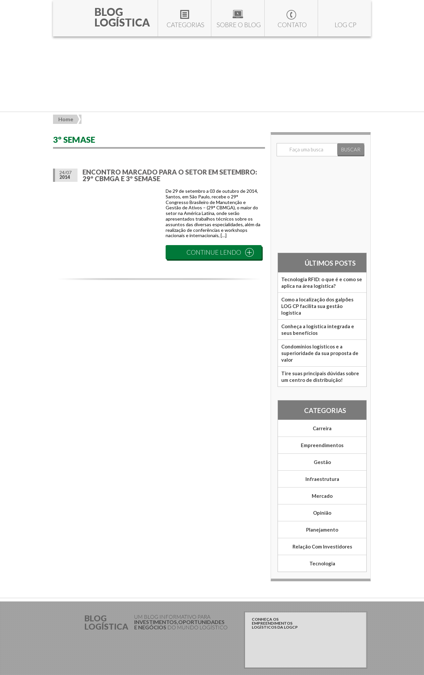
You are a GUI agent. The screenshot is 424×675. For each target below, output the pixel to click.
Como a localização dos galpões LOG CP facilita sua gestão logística (317, 306)
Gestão (322, 462)
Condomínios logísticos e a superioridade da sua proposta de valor (319, 353)
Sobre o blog (239, 24)
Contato (292, 24)
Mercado (322, 496)
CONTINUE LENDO (213, 252)
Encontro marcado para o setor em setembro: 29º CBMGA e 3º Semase (169, 175)
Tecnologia (322, 563)
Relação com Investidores (322, 546)
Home (65, 119)
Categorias (185, 24)
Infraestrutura (322, 479)
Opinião (322, 513)
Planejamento (322, 530)
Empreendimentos (322, 445)
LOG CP (345, 24)
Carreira (322, 428)
